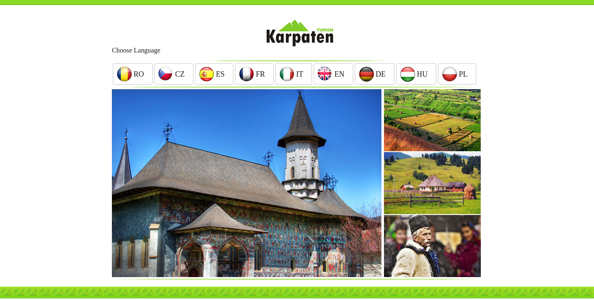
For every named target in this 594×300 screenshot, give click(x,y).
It (299, 74)
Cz (180, 74)
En (339, 74)
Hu (422, 74)
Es (220, 74)
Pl (463, 74)
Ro (139, 74)
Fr (260, 74)
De (381, 74)
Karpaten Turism (297, 33)
